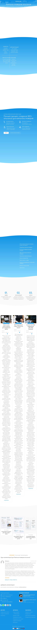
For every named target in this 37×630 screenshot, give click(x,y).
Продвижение (28, 613)
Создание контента (5, 613)
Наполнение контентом (30, 615)
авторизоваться (22, 587)
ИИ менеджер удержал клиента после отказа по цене (30, 537)
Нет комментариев (30, 597)
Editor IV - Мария (5, 332)
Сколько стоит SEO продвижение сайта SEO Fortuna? (30, 327)
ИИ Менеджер (16, 613)
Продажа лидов (16, 615)
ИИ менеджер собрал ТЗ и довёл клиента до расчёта (18, 537)
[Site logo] (18, 1)
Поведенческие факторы (30, 617)
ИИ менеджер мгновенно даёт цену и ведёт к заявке (6, 532)
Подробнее (6, 500)
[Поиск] (36, 1)
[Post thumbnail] (21, 596)
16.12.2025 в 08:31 (33, 561)
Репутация (3, 615)
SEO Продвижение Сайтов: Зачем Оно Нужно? (18, 326)
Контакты (4, 601)
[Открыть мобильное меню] (0, 1)
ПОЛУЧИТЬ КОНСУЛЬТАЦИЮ (15, 133)
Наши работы (9, 601)
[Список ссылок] (9, 595)
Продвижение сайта (5, 612)
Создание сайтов (28, 612)
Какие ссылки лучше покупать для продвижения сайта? (6, 327)
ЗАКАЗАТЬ (6, 133)
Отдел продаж (16, 612)
